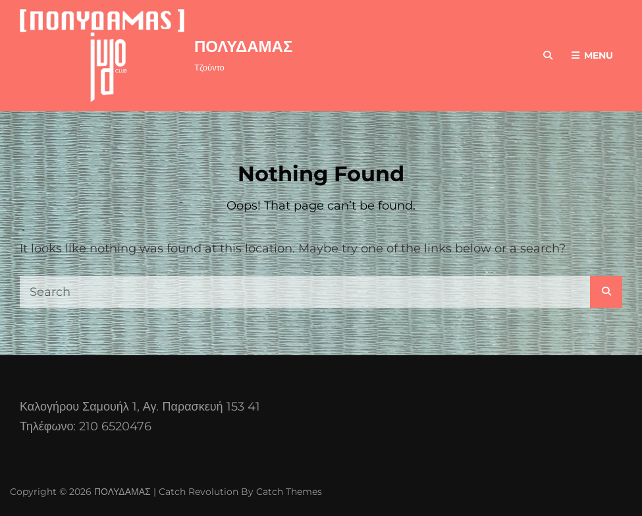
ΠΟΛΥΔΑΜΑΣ (243, 46)
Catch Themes (289, 492)
